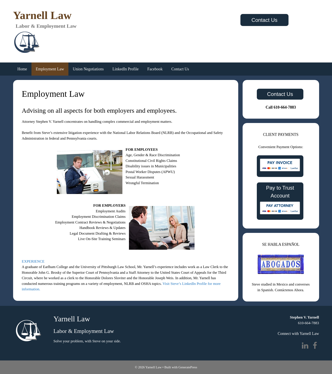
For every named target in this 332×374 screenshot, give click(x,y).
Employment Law (50, 69)
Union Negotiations (88, 69)
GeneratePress (187, 367)
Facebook (155, 69)
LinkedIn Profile (125, 69)
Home (22, 69)
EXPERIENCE (33, 261)
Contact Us (265, 20)
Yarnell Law (42, 15)
